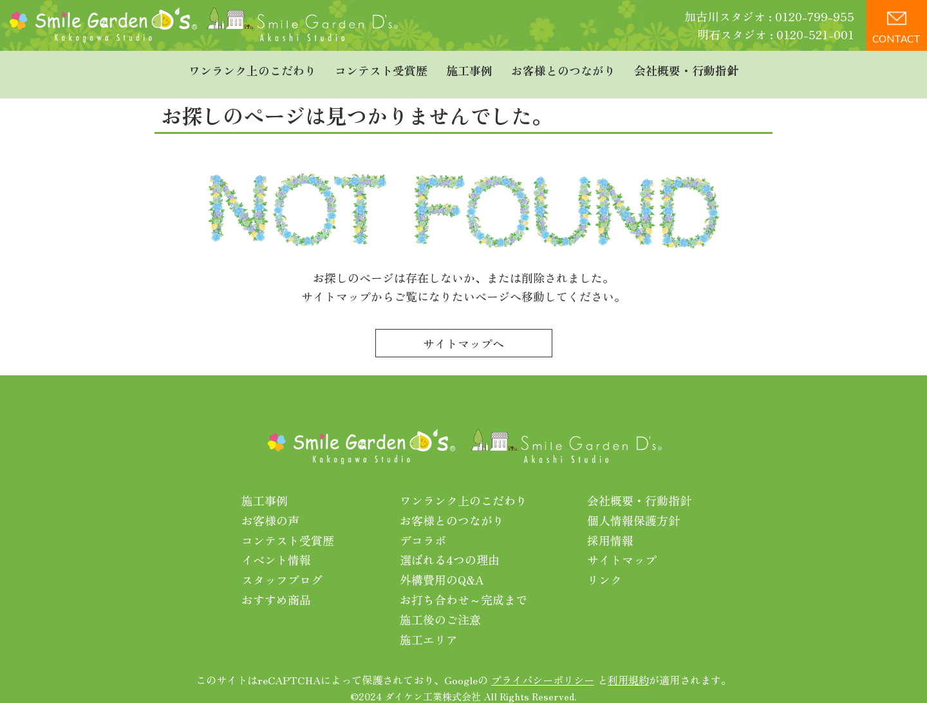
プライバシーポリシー (542, 667)
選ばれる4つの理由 (450, 546)
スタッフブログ (282, 566)
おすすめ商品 (276, 585)
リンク (604, 566)
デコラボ (423, 526)
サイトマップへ (463, 329)
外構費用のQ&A (442, 566)
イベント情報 (276, 546)
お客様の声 (270, 506)
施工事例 (469, 67)
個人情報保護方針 (633, 506)
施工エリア (429, 625)
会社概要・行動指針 (686, 67)
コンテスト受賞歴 (381, 67)
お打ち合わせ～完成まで (463, 585)
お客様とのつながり (563, 67)
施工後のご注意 (440, 605)
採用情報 (610, 526)
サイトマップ (622, 546)
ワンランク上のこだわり (252, 67)
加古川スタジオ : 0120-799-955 (769, 16)
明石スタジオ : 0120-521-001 (775, 34)
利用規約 (628, 667)
